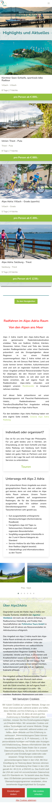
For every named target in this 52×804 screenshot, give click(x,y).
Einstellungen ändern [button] (13, 792)
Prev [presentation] (23, 588)
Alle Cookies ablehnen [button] (26, 800)
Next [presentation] (29, 588)
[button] (48, 3)
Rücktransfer (29, 386)
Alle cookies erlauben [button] (38, 792)
